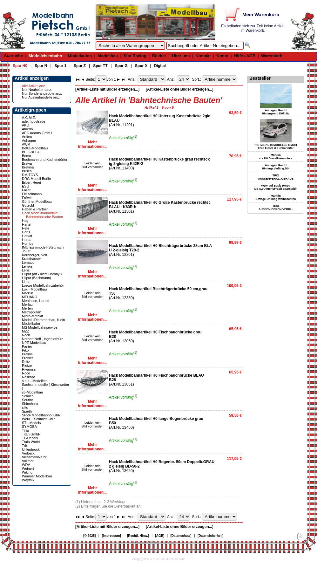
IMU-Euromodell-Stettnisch (43, 247)
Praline (27, 354)
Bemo (26, 156)
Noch (26, 335)
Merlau (27, 304)
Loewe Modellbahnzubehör (43, 285)
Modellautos (80, 55)
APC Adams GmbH (37, 133)
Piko (25, 350)
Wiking (27, 472)
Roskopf (28, 377)
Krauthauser (31, 259)
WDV (26, 465)
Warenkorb (271, 55)
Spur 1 (60, 66)
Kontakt (203, 55)
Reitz (26, 362)
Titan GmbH (31, 434)
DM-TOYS (30, 175)
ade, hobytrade (33, 121)
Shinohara (30, 404)
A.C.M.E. (29, 118)
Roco (26, 373)
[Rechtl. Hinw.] (138, 535)
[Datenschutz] (181, 535)
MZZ (25, 331)
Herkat (27, 236)
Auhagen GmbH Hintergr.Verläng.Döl (276, 167)
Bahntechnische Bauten (44, 217)
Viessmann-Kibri (34, 457)
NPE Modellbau (34, 343)
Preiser (27, 358)
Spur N (41, 66)
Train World (31, 442)
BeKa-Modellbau (35, 148)
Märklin (27, 293)
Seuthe (27, 400)
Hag (25, 220)
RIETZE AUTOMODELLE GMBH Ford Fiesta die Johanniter (275, 146)
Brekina (28, 167)
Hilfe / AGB (244, 55)
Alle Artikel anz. (34, 86)
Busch (27, 171)
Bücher (159, 55)
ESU (25, 186)
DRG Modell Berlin (36, 179)
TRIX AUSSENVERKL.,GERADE (275, 177)
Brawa (27, 163)
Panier (27, 346)
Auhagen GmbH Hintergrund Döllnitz (276, 112)
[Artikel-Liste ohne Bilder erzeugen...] (179, 89)
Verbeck (28, 453)
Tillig (25, 430)
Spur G (121, 66)
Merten (27, 308)
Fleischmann (32, 194)
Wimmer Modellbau (37, 476)
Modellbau (108, 55)
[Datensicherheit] (211, 535)
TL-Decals (30, 438)
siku (25, 407)
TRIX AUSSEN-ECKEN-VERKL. (276, 207)
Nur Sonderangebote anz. (42, 93)
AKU (25, 125)
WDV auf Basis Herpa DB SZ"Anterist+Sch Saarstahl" (275, 187)
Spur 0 (141, 66)
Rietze (27, 365)
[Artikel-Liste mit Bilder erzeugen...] (107, 89)
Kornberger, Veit (34, 255)
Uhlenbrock (31, 449)
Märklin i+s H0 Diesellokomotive (275, 157)
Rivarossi (29, 369)
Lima (26, 282)
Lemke (27, 266)
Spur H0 (20, 66)
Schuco (28, 396)
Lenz (26, 270)
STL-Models (31, 423)
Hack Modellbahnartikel (40, 213)
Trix (25, 446)
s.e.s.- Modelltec (34, 381)
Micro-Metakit (32, 316)
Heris (26, 232)
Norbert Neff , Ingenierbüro (43, 339)
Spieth (27, 411)
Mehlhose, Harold (35, 301)
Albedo (27, 129)
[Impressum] (111, 535)
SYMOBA (29, 426)
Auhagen (29, 140)
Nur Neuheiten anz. (37, 90)
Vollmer (28, 461)
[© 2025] (89, 535)
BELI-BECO (31, 152)
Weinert (28, 468)
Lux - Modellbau (34, 289)
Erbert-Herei (31, 182)
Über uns (181, 55)
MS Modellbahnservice (39, 327)
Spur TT (100, 66)
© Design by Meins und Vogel (153, 542)
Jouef (26, 251)
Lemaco (28, 262)
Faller (26, 190)
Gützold (28, 205)
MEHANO (29, 297)
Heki (25, 228)
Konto (223, 55)
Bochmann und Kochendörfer (44, 159)
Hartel (26, 224)
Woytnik (28, 480)
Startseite (13, 55)
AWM (26, 144)
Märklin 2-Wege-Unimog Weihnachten (276, 197)
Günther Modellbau (37, 201)
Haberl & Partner (35, 209)
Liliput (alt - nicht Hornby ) (42, 274)
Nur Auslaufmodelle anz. (41, 97)
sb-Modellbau (32, 392)
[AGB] (159, 535)
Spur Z (80, 66)
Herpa (26, 240)
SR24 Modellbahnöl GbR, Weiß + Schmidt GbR (42, 417)
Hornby (27, 243)
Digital (160, 66)
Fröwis (27, 198)
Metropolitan (31, 312)
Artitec (27, 137)
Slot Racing (135, 55)
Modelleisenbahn (45, 55)
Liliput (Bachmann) (36, 278)
